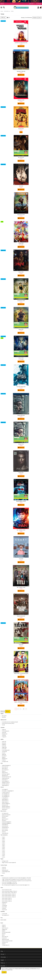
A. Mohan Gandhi (6, 792)
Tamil (4, 735)
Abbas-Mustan (5, 800)
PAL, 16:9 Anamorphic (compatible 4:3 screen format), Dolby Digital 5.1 (15, 884)
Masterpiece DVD (21, 214)
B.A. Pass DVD (21, 157)
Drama (4, 906)
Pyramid (4, 937)
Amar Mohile (5, 826)
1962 (3, 841)
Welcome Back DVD (21, 616)
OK (8, 711)
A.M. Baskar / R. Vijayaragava (8, 790)
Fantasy (4, 908)
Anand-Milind (5, 833)
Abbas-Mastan (5, 799)
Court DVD (21, 558)
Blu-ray (4, 715)
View (21, 132)
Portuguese (5, 761)
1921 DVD (21, 186)
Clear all (3, 711)
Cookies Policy (9, 969)
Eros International (6, 932)
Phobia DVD (21, 472)
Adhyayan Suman (6, 782)
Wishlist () (38, 3)
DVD (4, 717)
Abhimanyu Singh (6, 774)
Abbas (3, 771)
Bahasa (4, 743)
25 (23, 709)
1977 (3, 857)
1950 (3, 837)
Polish (3, 760)
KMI (3, 933)
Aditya (3, 925)
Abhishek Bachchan (6, 776)
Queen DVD (21, 243)
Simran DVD (21, 272)
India (4, 868)
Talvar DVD (21, 644)
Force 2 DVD (21, 358)
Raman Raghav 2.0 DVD (21, 501)
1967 (3, 844)
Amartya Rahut (5, 827)
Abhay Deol (4, 772)
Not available (5, 915)
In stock (4, 913)
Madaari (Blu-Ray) (21, 415)
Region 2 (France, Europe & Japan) (9, 862)
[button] (1, 7)
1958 (3, 838)
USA (3, 873)
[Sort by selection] (35, 18)
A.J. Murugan (5, 789)
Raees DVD (21, 329)
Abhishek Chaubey (6, 806)
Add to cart (21, 46)
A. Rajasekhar (5, 797)
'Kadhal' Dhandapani (6, 765)
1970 (3, 848)
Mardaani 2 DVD (21, 100)
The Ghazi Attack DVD (21, 386)
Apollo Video (5, 928)
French (4, 748)
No (3, 724)
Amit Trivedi (5, 828)
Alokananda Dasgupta (6, 821)
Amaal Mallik (5, 824)
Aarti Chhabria (5, 769)
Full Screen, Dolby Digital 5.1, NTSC (9, 882)
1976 (3, 855)
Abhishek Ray (5, 816)
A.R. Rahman (5, 813)
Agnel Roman (5, 818)
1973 (3, 851)
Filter (3, 17)
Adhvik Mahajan (5, 781)
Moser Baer (5, 936)
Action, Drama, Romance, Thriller (9, 894)
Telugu (4, 736)
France (4, 867)
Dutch (4, 745)
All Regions (5, 861)
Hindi (4, 732)
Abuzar (4, 817)
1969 (3, 847)
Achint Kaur (4, 779)
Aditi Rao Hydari (5, 783)
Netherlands (5, 870)
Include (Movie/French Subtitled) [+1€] (10, 722)
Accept (4, 972)
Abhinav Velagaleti (6, 803)
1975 (3, 854)
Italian (4, 754)
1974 (3, 852)
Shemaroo (5, 942)
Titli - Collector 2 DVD (21, 587)
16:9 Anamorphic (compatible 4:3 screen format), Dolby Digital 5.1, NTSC (16, 877)
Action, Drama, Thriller (7, 898)
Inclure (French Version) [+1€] (8, 723)
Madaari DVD (21, 444)
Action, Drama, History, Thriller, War (9, 892)
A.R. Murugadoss (5, 793)
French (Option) (5, 731)
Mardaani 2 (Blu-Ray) (21, 71)
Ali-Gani (4, 820)
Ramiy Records (5, 939)
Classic (4, 903)
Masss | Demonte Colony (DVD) (21, 702)
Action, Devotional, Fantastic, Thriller (9, 891)
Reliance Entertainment (7, 940)
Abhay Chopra (5, 802)
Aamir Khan (4, 768)
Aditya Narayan (5, 785)
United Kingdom (6, 871)
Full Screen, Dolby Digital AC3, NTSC (9, 883)
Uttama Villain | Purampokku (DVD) (21, 673)
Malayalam (4, 733)
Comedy (4, 905)
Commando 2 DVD (21, 300)
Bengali (4, 744)
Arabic (4, 741)
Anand (3, 831)
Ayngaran (4, 929)
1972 (3, 849)
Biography (4, 902)
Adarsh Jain (4, 809)
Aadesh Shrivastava (6, 814)
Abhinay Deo (5, 775)
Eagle (3, 930)
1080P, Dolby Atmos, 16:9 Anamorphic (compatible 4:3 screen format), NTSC (16, 880)
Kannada (4, 755)
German (4, 751)
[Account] (38, 7)
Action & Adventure (6, 889)
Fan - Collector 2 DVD (21, 530)
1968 (3, 845)
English (32, 3)
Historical (4, 909)
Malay (3, 757)
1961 (3, 840)
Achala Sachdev (5, 778)
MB (3, 935)
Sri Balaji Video (5, 945)
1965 (3, 842)
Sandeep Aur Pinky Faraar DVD (21, 42)
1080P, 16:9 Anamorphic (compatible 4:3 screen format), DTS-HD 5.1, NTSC (16, 879)
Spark (3, 943)
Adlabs (4, 926)
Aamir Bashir (5, 766)
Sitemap (2, 3)
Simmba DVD (21, 128)
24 (40, 17)
